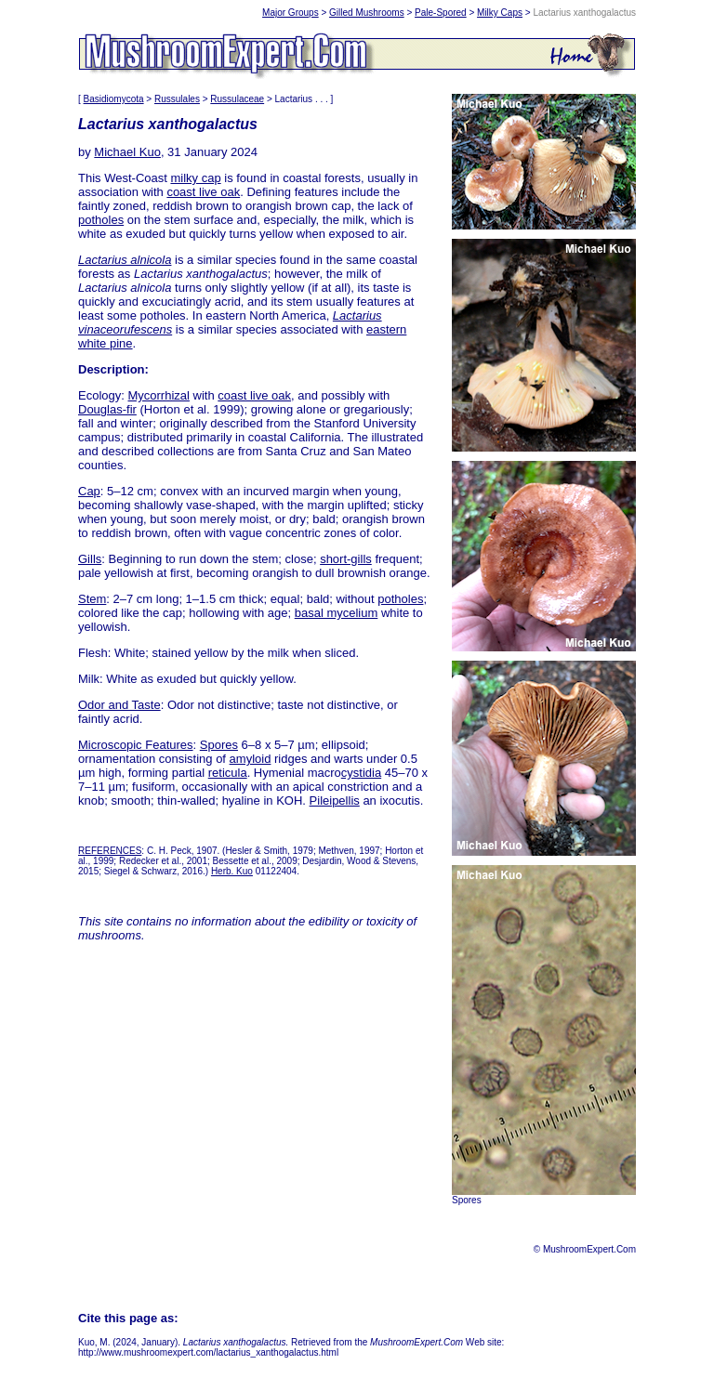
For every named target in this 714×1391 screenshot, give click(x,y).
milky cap (195, 178)
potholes (101, 220)
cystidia (361, 773)
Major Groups (290, 12)
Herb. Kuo (232, 871)
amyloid (250, 759)
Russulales (177, 99)
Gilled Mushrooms (366, 12)
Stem (92, 599)
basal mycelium (336, 613)
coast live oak (203, 192)
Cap (89, 491)
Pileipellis (335, 800)
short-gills (346, 559)
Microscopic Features (135, 745)
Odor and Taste (119, 705)
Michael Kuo (127, 152)
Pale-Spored (441, 12)
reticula (227, 773)
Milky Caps (499, 12)
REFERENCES (109, 851)
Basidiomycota (114, 99)
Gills (89, 559)
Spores (219, 745)
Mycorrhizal (158, 395)
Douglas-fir (107, 409)
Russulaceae (237, 99)
